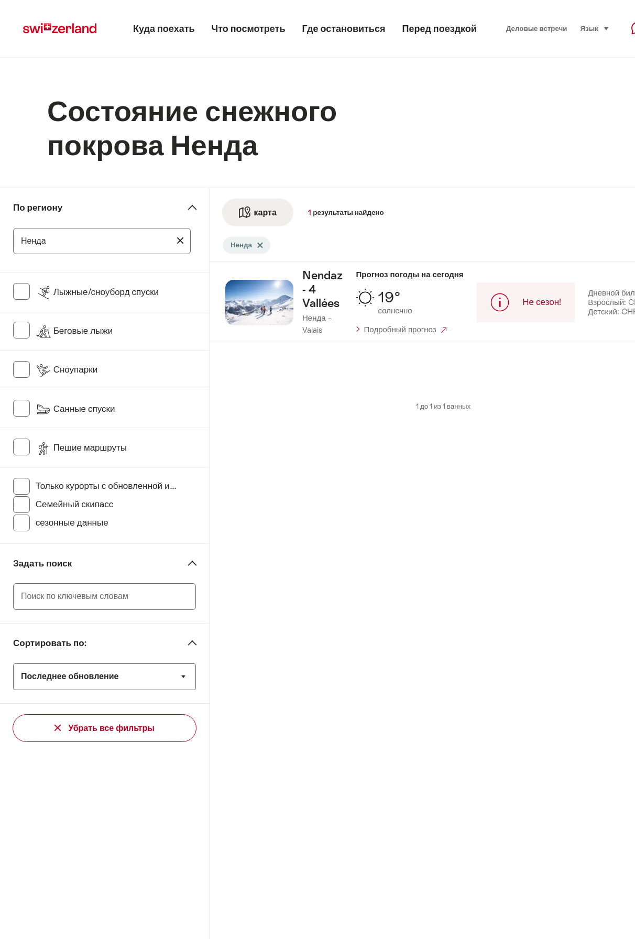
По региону (37, 207)
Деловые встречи (536, 28)
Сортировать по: (49, 643)
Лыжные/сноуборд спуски (97, 292)
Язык (594, 27)
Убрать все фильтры (104, 728)
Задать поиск (42, 563)
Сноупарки (67, 369)
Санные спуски (75, 408)
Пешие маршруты (81, 447)
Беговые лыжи (74, 330)
